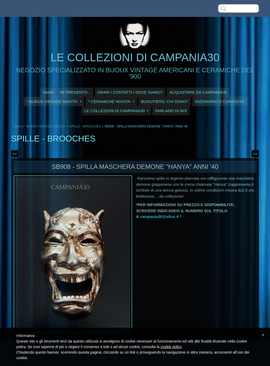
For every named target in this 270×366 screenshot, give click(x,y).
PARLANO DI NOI (171, 110)
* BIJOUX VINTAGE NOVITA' (53, 101)
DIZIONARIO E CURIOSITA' (220, 101)
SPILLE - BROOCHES (85, 126)
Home (48, 92)
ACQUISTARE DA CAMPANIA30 (198, 92)
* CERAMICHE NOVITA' (111, 101)
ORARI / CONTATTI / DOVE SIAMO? (130, 92)
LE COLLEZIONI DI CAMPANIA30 (134, 57)
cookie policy (171, 347)
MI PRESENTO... (75, 92)
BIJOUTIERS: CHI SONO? (164, 101)
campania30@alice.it (159, 216)
